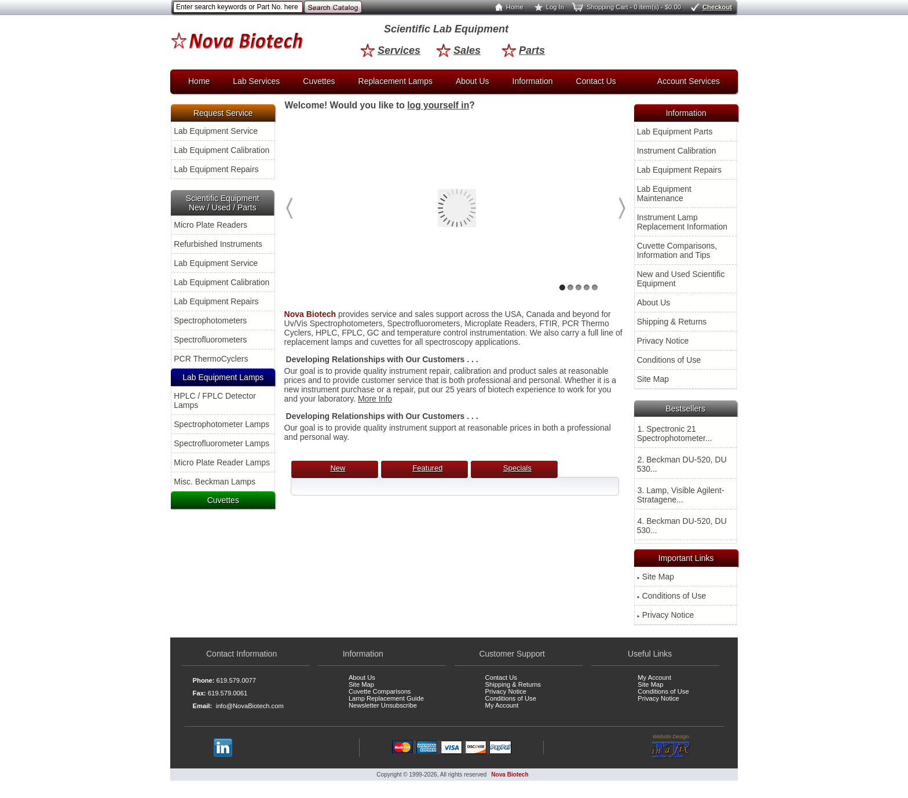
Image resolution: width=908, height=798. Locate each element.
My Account (502, 705)
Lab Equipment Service (216, 131)
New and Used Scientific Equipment (681, 278)
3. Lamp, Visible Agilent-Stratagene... (680, 495)
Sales (458, 50)
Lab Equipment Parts (675, 131)
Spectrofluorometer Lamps (221, 443)
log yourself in (438, 105)
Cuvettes (319, 81)
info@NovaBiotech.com (250, 705)
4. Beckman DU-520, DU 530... (682, 525)
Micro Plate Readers (210, 224)
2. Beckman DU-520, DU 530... (682, 464)
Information (532, 81)
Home (506, 6)
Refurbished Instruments (218, 244)
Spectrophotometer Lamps (221, 424)
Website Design (671, 746)
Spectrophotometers (210, 320)
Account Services (688, 81)
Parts (523, 50)
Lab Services (256, 81)
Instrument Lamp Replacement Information (682, 222)
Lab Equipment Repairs (216, 169)
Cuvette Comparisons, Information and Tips (677, 250)
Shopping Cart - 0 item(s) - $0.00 (625, 6)
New (337, 468)
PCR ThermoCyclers (211, 358)
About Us (472, 81)
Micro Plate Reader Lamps (222, 462)
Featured (427, 468)
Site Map (653, 379)
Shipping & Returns (672, 321)
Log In (547, 6)
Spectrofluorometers (210, 339)
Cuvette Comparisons (380, 691)
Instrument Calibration (676, 150)
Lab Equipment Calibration (221, 150)
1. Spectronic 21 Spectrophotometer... (674, 433)
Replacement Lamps (395, 81)
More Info (375, 398)
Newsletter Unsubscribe (383, 705)
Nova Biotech (509, 774)
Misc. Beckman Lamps (214, 481)
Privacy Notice (663, 340)
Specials (517, 468)
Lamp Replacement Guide (386, 698)
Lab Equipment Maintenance (664, 193)
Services (390, 50)
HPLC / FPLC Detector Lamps (215, 400)
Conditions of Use (669, 360)
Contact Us (596, 81)
